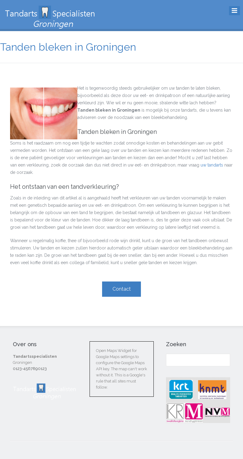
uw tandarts (212, 165)
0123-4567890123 (30, 368)
